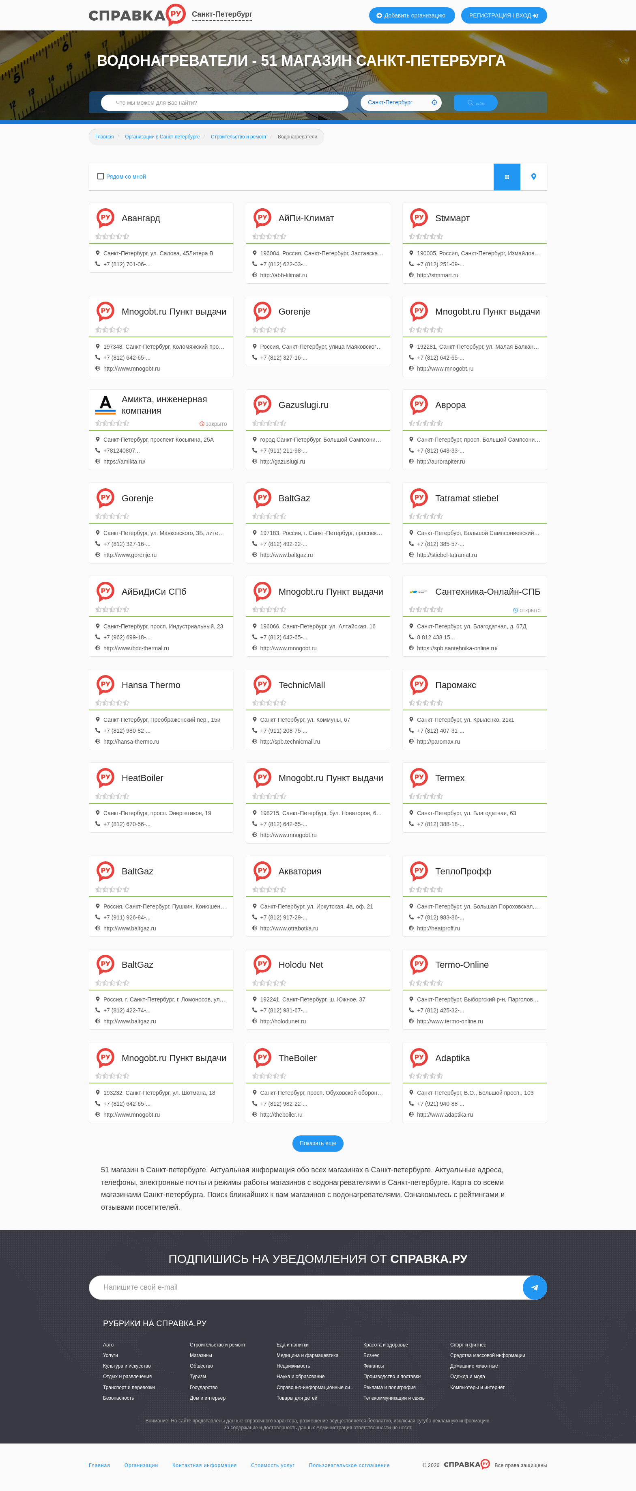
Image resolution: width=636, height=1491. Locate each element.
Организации (142, 1472)
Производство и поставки (392, 1384)
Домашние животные (474, 1373)
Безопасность (118, 1405)
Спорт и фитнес (468, 1352)
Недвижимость (293, 1373)
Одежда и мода (467, 1384)
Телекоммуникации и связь (394, 1405)
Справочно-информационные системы (320, 1394)
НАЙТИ (482, 107)
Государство (204, 1394)
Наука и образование (300, 1384)
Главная (99, 1472)
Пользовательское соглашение (349, 1472)
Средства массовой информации (487, 1363)
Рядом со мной (126, 183)
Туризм (198, 1384)
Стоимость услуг (273, 1472)
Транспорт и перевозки (129, 1394)
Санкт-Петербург (222, 14)
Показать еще (318, 1150)
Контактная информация (204, 1472)
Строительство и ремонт (217, 1352)
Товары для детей (297, 1405)
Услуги (110, 1363)
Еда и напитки (293, 1352)
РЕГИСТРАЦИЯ (490, 15)
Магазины (201, 1363)
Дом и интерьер (208, 1405)
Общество (201, 1373)
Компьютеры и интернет (477, 1394)
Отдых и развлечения (127, 1384)
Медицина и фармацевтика (308, 1363)
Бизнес (371, 1363)
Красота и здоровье (385, 1352)
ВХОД (527, 15)
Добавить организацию (410, 15)
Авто (108, 1352)
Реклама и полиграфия (389, 1394)
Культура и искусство (127, 1373)
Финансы (373, 1373)
